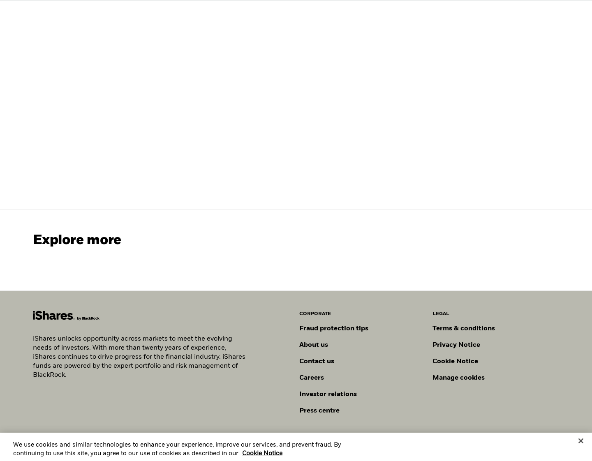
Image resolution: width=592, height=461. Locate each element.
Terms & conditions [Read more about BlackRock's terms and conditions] (463, 328)
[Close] (581, 443)
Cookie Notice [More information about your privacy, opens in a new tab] (262, 456)
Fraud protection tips (333, 328)
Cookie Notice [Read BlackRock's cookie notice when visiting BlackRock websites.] (455, 361)
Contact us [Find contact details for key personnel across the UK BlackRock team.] (316, 361)
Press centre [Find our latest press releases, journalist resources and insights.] (319, 411)
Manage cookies (458, 378)
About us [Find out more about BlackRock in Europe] (313, 345)
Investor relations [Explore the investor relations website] (328, 394)
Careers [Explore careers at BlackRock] (311, 378)
